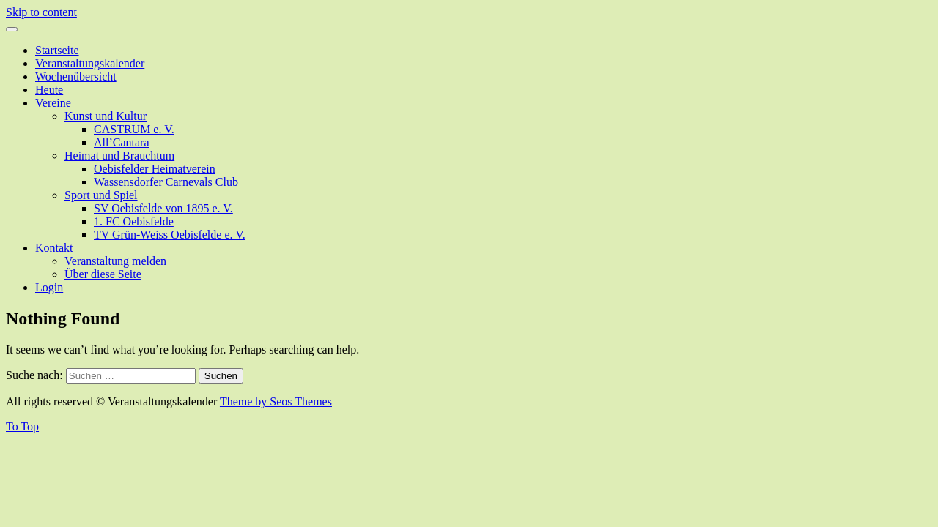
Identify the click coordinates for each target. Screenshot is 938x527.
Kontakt (54, 248)
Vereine (53, 103)
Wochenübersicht (76, 76)
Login (49, 287)
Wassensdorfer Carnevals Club (166, 182)
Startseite (57, 50)
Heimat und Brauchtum (119, 155)
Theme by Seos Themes (276, 401)
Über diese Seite (102, 274)
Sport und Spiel (101, 195)
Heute (49, 89)
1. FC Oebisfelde (134, 221)
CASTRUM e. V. (134, 129)
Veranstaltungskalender (89, 63)
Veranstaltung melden (115, 261)
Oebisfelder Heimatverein (154, 168)
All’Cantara (121, 142)
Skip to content (41, 12)
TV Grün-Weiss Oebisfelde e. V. (169, 234)
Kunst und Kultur (105, 116)
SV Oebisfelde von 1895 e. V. (163, 208)
